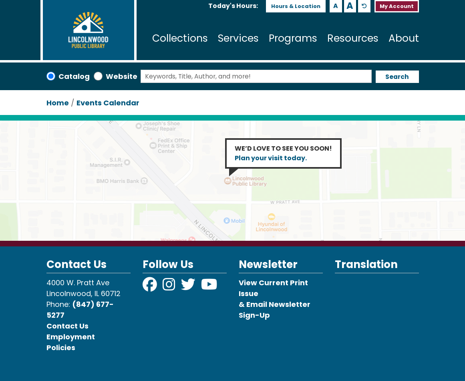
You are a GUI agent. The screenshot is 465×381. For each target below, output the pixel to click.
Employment (70, 337)
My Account (397, 6)
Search (397, 76)
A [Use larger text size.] (349, 6)
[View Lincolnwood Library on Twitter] (189, 287)
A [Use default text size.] (364, 6)
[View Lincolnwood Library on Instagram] (170, 287)
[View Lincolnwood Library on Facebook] (151, 287)
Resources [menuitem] (352, 38)
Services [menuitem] (238, 38)
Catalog (74, 76)
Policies (60, 348)
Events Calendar (107, 103)
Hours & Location (295, 6)
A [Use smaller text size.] (335, 5)
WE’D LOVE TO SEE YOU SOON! (283, 153)
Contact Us (67, 326)
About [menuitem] (404, 38)
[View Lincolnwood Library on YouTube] (209, 287)
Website (121, 76)
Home (57, 103)
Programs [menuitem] (293, 38)
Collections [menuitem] (180, 38)
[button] (233, 6)
